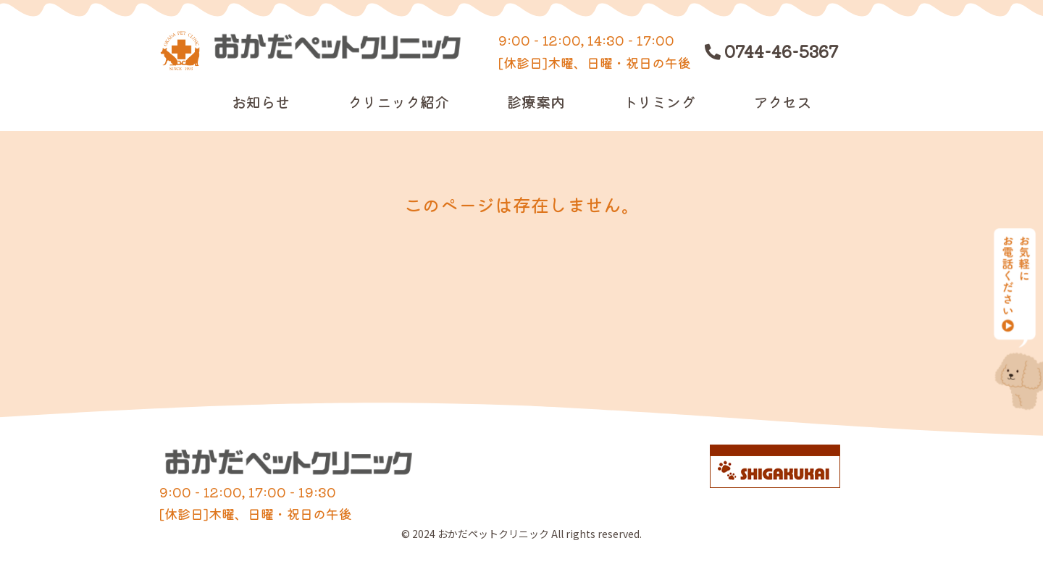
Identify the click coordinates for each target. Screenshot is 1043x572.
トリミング (659, 101)
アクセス (782, 101)
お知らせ (261, 101)
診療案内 (536, 101)
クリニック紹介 (398, 101)
